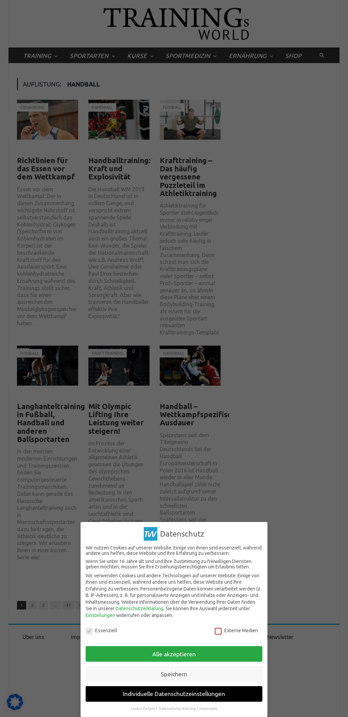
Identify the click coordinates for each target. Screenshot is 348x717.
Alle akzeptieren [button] (174, 654)
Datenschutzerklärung (139, 608)
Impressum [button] (208, 708)
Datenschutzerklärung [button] (177, 708)
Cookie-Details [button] (143, 708)
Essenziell (101, 630)
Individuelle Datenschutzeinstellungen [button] (174, 694)
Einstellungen (100, 615)
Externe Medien (236, 630)
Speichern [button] (174, 674)
